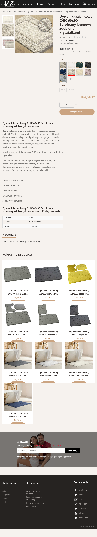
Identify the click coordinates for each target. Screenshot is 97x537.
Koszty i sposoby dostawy (33, 498)
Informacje (8, 490)
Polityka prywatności (35, 509)
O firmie (5, 497)
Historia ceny (65, 49)
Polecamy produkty (20, 256)
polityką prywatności (65, 464)
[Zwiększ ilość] (61, 105)
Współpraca (31, 512)
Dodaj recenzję (33, 242)
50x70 (63, 89)
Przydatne (32, 490)
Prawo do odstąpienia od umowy (35, 504)
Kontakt (5, 504)
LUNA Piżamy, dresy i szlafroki (41, 4)
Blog (4, 507)
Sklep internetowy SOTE (87, 534)
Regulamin (7, 500)
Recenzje (10, 235)
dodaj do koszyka (77, 112)
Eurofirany (73, 43)
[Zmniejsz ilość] (71, 105)
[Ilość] (66, 105)
